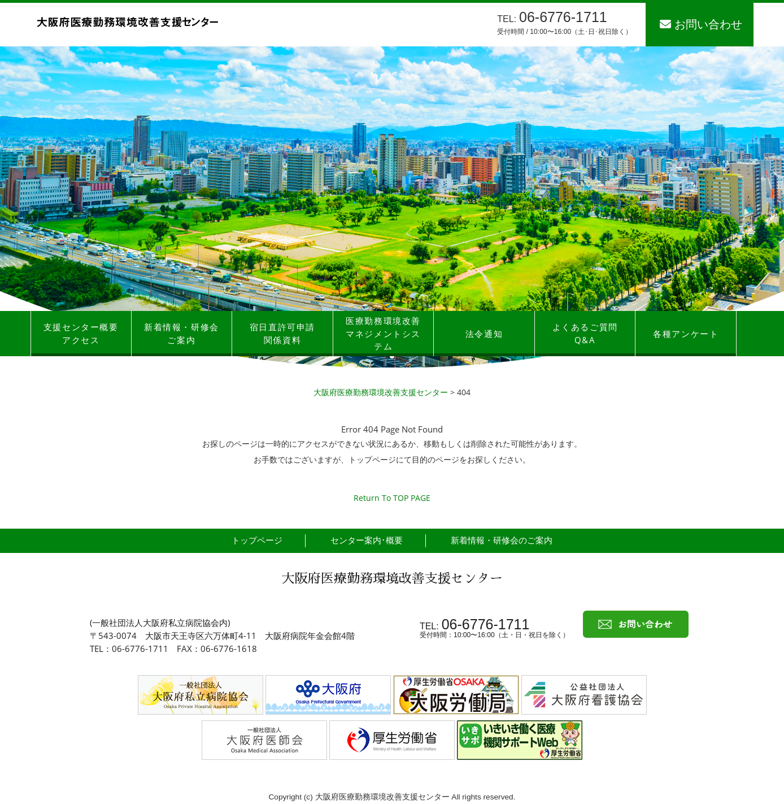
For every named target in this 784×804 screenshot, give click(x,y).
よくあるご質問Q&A (585, 333)
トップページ (257, 540)
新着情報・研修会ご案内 (181, 333)
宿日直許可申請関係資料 (282, 333)
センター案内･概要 (366, 540)
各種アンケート (685, 333)
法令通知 (484, 333)
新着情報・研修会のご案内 (501, 540)
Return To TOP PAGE (392, 497)
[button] (392, 356)
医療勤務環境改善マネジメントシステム (383, 333)
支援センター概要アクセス (81, 333)
